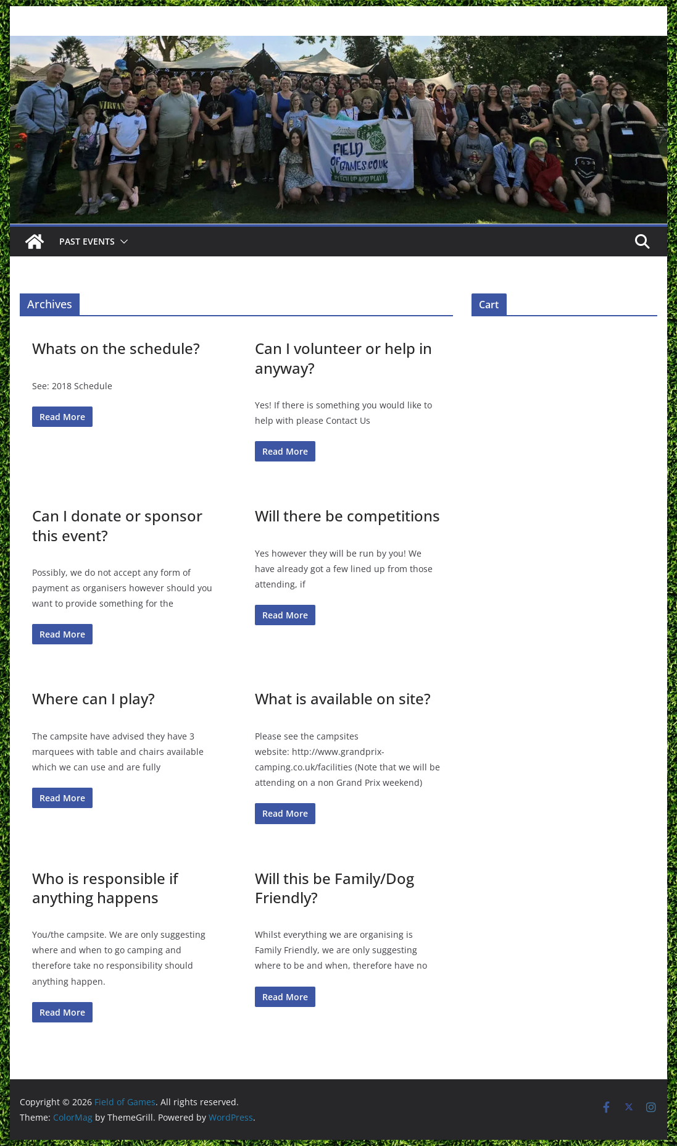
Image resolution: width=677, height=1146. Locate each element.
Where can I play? (93, 698)
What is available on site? (343, 698)
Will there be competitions (347, 515)
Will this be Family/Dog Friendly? (334, 888)
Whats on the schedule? (116, 348)
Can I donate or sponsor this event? (117, 525)
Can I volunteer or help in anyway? (343, 357)
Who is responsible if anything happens (105, 888)
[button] (121, 241)
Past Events (87, 241)
